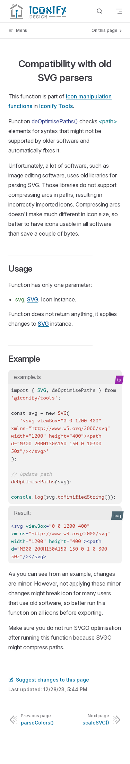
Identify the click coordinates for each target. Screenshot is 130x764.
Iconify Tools (56, 106)
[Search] (99, 11)
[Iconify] (37, 11)
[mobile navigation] (119, 11)
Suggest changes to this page (48, 680)
